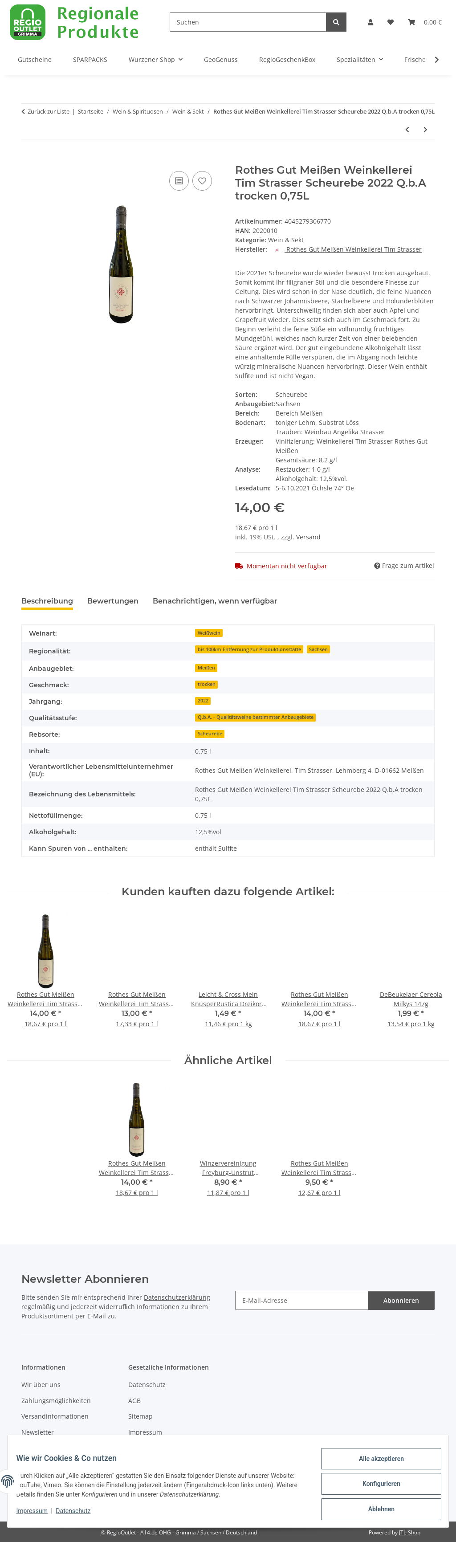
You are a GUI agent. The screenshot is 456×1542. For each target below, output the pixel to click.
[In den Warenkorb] (28, 159)
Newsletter (37, 1432)
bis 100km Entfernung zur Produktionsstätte (249, 649)
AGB (134, 1400)
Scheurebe (210, 733)
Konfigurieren (376, 1487)
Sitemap (140, 1416)
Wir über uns (41, 1384)
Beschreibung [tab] (47, 601)
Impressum (37, 1514)
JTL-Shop (409, 1532)
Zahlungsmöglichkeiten (56, 1400)
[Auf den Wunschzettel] (202, 181)
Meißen (206, 668)
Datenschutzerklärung (177, 1297)
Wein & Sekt (286, 240)
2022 (203, 701)
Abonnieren (401, 1300)
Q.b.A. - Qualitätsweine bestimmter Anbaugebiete (256, 717)
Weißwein (209, 633)
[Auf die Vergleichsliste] (179, 181)
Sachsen (318, 649)
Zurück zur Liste (48, 111)
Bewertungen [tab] (112, 601)
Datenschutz (78, 1514)
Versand (308, 537)
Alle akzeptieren (375, 1464)
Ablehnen (375, 1510)
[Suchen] (248, 22)
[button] (370, 22)
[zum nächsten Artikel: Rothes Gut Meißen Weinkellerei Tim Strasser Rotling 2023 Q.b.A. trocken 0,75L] (425, 129)
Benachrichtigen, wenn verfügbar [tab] (215, 601)
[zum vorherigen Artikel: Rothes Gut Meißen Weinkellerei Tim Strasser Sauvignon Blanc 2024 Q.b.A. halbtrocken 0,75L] (407, 129)
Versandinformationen (55, 1416)
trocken (207, 684)
